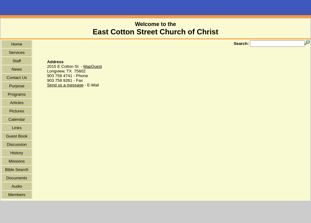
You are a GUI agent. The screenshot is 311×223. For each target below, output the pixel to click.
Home (16, 44)
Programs (17, 94)
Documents (16, 178)
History (16, 153)
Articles (17, 102)
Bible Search (16, 169)
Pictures (16, 111)
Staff (16, 61)
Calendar (16, 119)
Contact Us (17, 77)
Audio (16, 186)
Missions (17, 161)
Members (16, 194)
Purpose (16, 86)
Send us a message (65, 85)
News (16, 69)
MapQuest (92, 66)
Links (16, 127)
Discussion (17, 144)
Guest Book (17, 136)
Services (16, 52)
